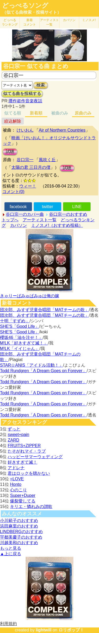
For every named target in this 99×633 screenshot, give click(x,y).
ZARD (13, 440)
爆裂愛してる (22, 501)
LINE (77, 206)
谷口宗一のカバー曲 (25, 214)
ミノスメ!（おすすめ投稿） (57, 225)
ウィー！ (27, 186)
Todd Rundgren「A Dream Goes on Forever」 (43, 370)
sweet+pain (18, 434)
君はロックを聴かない (29, 473)
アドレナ (16, 468)
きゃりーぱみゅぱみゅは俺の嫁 (29, 296)
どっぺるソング (25, 5)
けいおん (25, 130)
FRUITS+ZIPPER (24, 445)
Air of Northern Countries (62, 130)
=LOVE (17, 479)
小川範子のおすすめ (19, 520)
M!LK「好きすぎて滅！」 (24, 343)
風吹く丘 (47, 159)
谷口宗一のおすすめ (68, 214)
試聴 (10, 151)
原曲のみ (83, 113)
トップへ (10, 220)
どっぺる (10, 22)
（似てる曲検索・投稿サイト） (31, 12)
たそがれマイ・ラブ (27, 451)
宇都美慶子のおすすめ (21, 537)
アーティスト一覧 (39, 220)
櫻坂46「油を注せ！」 (21, 337)
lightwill (43, 630)
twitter (47, 206)
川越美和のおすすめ (19, 542)
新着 (29, 22)
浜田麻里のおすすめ (19, 526)
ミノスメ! (89, 20)
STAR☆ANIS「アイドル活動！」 (31, 365)
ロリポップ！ (71, 630)
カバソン (69, 20)
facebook (18, 206)
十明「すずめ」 (15, 321)
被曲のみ (59, 113)
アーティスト (49, 22)
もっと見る (10, 548)
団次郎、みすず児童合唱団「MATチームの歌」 (44, 310)
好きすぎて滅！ (22, 462)
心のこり (18, 490)
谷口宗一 (25, 159)
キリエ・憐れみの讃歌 (31, 506)
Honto (15, 484)
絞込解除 (12, 121)
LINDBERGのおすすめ (21, 531)
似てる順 (12, 113)
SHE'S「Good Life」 (19, 326)
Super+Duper (22, 495)
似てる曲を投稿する (22, 93)
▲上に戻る (10, 554)
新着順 (36, 113)
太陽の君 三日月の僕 (30, 167)
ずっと (14, 429)
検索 (40, 85)
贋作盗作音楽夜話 (25, 101)
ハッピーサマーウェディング (35, 456)
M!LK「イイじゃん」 (19, 348)
